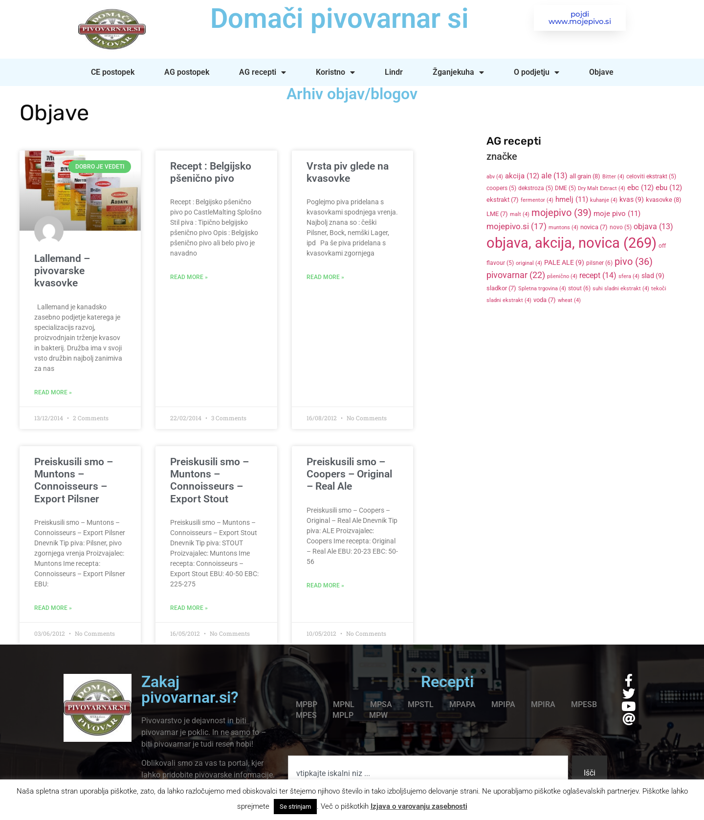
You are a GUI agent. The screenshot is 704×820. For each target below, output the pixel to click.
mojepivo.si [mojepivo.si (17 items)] (516, 226)
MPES (306, 715)
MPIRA (543, 704)
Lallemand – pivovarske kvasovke (62, 271)
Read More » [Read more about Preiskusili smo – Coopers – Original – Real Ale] (325, 585)
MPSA (381, 704)
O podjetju (536, 72)
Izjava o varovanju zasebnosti (419, 806)
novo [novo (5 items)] (621, 227)
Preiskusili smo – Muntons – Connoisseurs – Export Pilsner (73, 480)
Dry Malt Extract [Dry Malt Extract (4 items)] (601, 188)
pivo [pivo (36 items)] (634, 261)
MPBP (306, 704)
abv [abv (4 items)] (494, 176)
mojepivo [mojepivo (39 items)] (561, 212)
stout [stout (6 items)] (579, 288)
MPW (378, 715)
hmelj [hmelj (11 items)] (571, 199)
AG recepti (262, 72)
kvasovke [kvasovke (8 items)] (664, 199)
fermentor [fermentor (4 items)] (537, 200)
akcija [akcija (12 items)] (522, 176)
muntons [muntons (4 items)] (563, 227)
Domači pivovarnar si (339, 18)
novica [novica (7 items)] (594, 227)
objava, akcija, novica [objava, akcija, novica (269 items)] (571, 243)
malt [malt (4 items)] (519, 214)
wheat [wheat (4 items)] (569, 300)
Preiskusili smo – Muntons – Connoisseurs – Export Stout (209, 480)
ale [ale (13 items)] (554, 176)
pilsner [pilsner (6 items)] (599, 262)
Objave (601, 72)
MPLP (342, 715)
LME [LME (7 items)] (497, 213)
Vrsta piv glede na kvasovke (348, 172)
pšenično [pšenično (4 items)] (562, 276)
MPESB (584, 704)
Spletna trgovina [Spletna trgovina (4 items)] (542, 288)
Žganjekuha (458, 72)
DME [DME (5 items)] (565, 188)
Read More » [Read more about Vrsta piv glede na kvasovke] (325, 277)
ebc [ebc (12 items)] (640, 187)
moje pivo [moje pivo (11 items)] (617, 213)
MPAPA (462, 704)
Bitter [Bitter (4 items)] (613, 176)
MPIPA (503, 704)
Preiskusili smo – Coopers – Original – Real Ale (349, 474)
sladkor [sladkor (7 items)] (501, 288)
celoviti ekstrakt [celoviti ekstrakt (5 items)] (651, 176)
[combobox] (428, 773)
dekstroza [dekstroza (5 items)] (535, 188)
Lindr (394, 72)
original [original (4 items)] (529, 263)
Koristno (335, 72)
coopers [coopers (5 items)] (501, 188)
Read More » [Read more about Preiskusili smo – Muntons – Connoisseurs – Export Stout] (189, 607)
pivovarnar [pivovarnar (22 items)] (515, 275)
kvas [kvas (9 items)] (631, 199)
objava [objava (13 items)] (653, 226)
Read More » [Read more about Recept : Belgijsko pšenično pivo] (189, 277)
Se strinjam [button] (295, 806)
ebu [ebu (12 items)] (669, 187)
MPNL (343, 704)
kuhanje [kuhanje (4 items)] (603, 200)
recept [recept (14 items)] (597, 275)
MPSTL (421, 704)
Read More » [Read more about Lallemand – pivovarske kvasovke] (53, 392)
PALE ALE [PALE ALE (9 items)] (564, 262)
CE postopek (112, 72)
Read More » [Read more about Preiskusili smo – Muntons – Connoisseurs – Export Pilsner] (53, 607)
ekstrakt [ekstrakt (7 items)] (502, 199)
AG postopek (186, 72)
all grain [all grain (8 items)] (585, 176)
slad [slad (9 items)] (652, 276)
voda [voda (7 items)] (544, 299)
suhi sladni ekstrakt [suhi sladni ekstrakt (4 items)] (621, 288)
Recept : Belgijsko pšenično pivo (210, 172)
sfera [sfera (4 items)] (628, 276)
